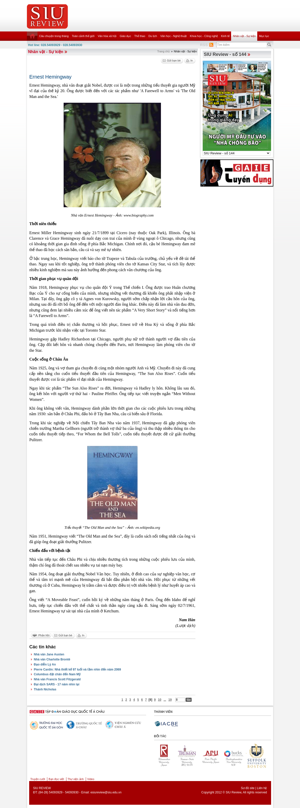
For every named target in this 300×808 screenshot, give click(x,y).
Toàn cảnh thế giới (83, 36)
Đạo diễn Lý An (45, 664)
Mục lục (264, 36)
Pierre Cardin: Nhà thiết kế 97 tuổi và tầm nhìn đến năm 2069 (77, 669)
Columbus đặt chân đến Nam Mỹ (57, 674)
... (164, 699)
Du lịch (152, 36)
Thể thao (139, 36)
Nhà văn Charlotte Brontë (52, 659)
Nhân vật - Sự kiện (244, 36)
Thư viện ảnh (76, 779)
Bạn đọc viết (56, 779)
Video (90, 779)
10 (159, 699)
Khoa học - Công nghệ (204, 36)
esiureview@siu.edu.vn (106, 792)
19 (170, 699)
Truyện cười (37, 779)
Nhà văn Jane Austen (49, 654)
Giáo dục (125, 36)
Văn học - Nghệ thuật (173, 36)
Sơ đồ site (247, 788)
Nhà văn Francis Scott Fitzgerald (57, 679)
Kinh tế (225, 36)
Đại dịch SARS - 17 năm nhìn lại (56, 684)
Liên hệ (262, 788)
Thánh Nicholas (45, 689)
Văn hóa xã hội (107, 36)
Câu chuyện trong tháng (54, 36)
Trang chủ (163, 51)
